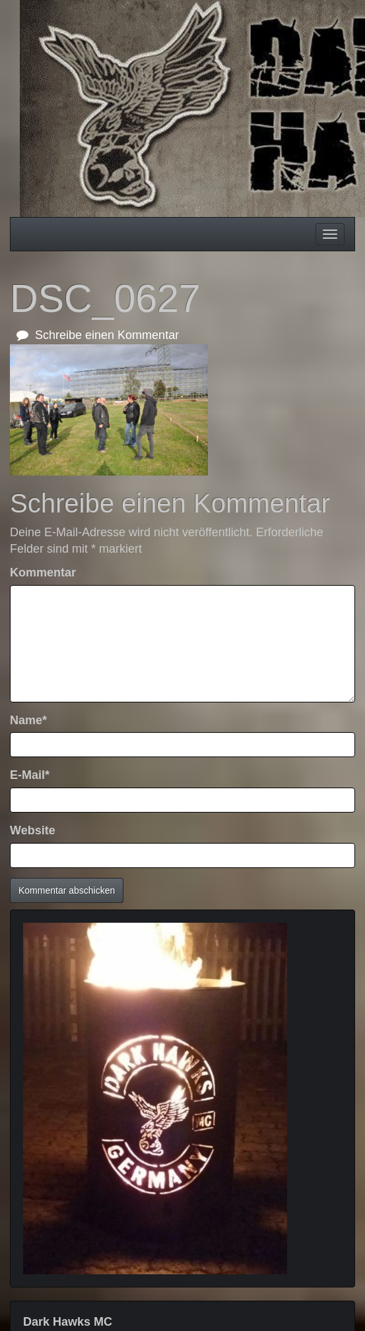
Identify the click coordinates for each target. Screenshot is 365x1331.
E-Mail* (30, 775)
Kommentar (43, 572)
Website (32, 830)
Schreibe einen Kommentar (98, 335)
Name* (28, 720)
